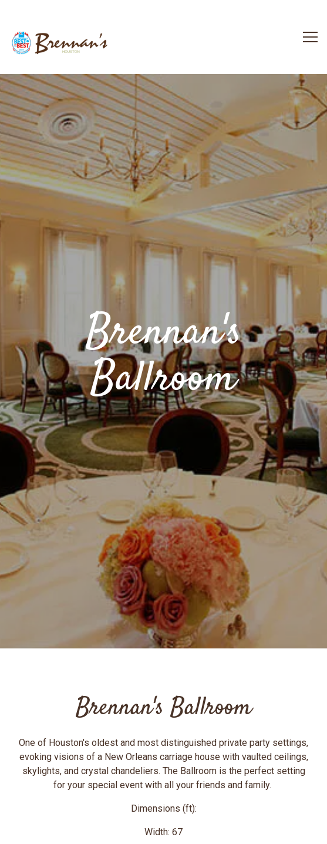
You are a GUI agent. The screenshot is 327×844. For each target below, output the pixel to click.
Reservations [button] (163, 797)
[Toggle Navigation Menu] (310, 37)
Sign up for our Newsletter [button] (163, 828)
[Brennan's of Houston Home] (61, 44)
